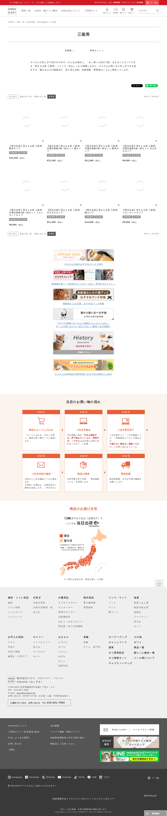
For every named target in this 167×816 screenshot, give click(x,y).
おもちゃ (63, 637)
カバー (36, 656)
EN (156, 3)
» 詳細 (85, 444)
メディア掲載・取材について (65, 732)
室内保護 (31, 22)
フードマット (141, 617)
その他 (138, 637)
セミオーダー (65, 607)
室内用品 (89, 597)
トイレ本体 (14, 607)
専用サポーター (66, 612)
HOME (11, 22)
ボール (62, 647)
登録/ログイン (107, 11)
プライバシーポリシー (80, 799)
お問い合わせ (15, 744)
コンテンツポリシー (104, 799)
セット (137, 626)
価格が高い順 (40, 97)
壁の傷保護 (43, 22)
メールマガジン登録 (133, 729)
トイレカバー (15, 612)
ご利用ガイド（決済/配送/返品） (24, 732)
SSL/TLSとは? (150, 796)
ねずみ (62, 656)
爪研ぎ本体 (39, 602)
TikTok (81, 777)
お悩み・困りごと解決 (45, 10)
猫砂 (10, 602)
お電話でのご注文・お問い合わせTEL (37, 702)
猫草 (111, 647)
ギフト (138, 642)
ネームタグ (39, 651)
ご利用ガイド (91, 10)
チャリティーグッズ (120, 663)
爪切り (11, 647)
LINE (94, 777)
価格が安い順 (26, 97)
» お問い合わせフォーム (125, 447)
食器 (136, 597)
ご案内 (11, 749)
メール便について (144, 658)
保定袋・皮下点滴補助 (70, 626)
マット (112, 607)
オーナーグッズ (118, 637)
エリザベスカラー (68, 602)
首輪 (86, 637)
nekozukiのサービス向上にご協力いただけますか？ (32, 786)
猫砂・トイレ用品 (18, 597)
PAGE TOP (159, 583)
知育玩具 (63, 665)
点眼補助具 (64, 617)
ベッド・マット (118, 597)
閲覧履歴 (115, 11)
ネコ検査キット (118, 658)
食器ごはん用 (141, 602)
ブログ (106, 777)
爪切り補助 (14, 651)
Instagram (17, 777)
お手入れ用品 (16, 637)
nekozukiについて (70, 10)
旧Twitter (50, 777)
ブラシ (11, 642)
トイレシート (15, 617)
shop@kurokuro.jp (26, 693)
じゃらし (63, 651)
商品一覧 (26, 10)
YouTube (66, 777)
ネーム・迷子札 (92, 647)
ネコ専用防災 (116, 652)
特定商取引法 (59, 799)
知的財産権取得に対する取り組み (67, 738)
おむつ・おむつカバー (70, 621)
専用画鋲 (88, 607)
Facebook (34, 777)
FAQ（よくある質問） (19, 738)
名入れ (36, 612)
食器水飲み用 (141, 607)
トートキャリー (41, 642)
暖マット (113, 612)
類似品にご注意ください (62, 744)
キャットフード (118, 642)
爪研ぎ (37, 597)
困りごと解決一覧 (144, 652)
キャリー (38, 637)
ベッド (112, 602)
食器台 (137, 612)
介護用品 (63, 597)
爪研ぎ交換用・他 (43, 607)
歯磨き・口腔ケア (17, 656)
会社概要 (55, 726)
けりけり (63, 642)
